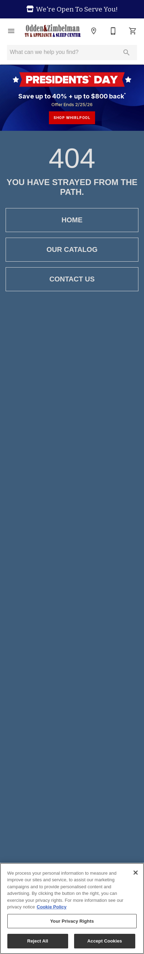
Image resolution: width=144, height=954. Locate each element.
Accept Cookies (104, 941)
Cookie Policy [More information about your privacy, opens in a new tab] (51, 906)
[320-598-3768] (113, 31)
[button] (11, 31)
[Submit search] (126, 52)
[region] (72, 908)
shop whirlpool (72, 118)
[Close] (135, 872)
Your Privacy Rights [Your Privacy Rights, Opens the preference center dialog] (72, 921)
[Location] (93, 31)
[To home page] (52, 31)
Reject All (37, 941)
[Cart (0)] (132, 31)
